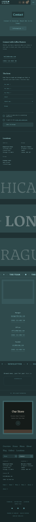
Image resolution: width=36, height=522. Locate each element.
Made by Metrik (24, 513)
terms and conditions (21, 120)
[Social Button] (12, 508)
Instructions (18, 501)
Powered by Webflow (12, 513)
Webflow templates (18, 516)
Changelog (9, 501)
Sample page (18, 503)
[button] (27, 2)
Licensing (26, 501)
